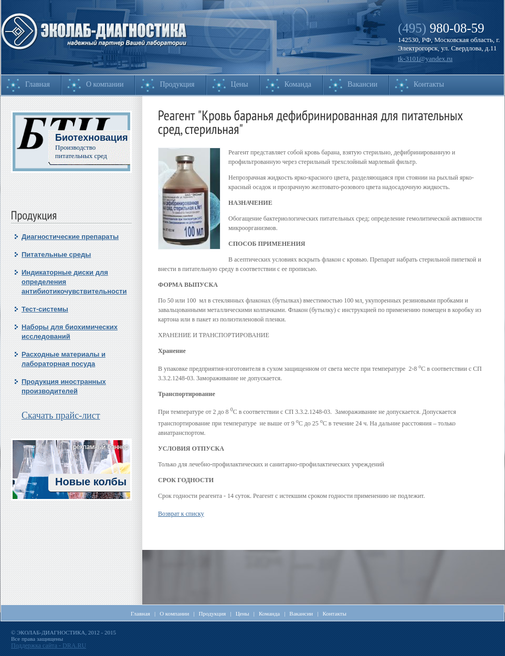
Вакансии (362, 84)
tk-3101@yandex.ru (425, 59)
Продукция (177, 84)
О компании (104, 84)
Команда (298, 84)
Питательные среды (56, 254)
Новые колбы (91, 481)
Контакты (429, 84)
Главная (37, 84)
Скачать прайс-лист (61, 415)
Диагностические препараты (70, 237)
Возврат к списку (181, 513)
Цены (239, 84)
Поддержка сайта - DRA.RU (48, 645)
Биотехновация (91, 137)
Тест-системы (45, 309)
